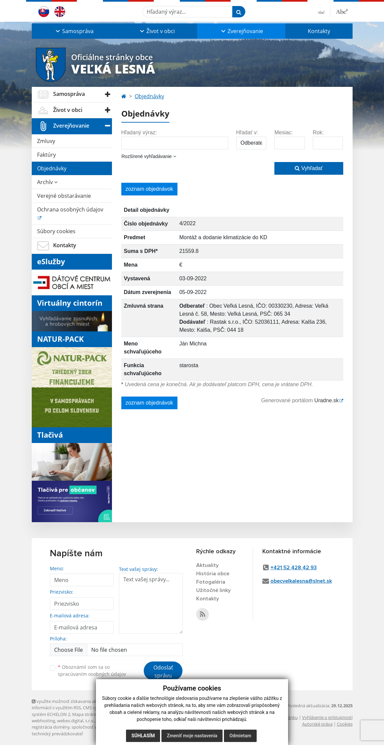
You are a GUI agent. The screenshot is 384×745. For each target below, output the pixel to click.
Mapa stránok (86, 714)
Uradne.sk (326, 400)
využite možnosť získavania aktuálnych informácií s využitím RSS (73, 704)
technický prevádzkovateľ (57, 734)
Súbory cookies (56, 231)
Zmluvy (46, 141)
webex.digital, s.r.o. (76, 721)
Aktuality (207, 565)
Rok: (318, 132)
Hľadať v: (247, 132)
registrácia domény (51, 727)
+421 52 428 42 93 (293, 567)
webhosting (43, 721)
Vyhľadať (309, 168)
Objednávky (52, 168)
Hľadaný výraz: (139, 132)
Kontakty (319, 31)
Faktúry (46, 154)
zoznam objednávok (149, 189)
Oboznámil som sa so (92, 670)
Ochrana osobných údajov (70, 209)
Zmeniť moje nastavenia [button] (192, 735)
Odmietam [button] (240, 735)
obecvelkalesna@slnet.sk (301, 581)
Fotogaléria (210, 582)
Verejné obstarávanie (64, 195)
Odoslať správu (163, 671)
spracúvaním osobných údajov (92, 674)
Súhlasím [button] (143, 735)
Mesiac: (283, 132)
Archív (47, 182)
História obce (212, 573)
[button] (74, 31)
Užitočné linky (213, 590)
